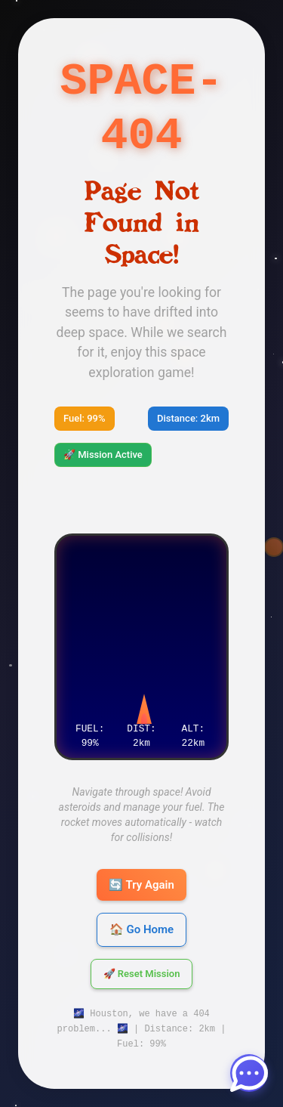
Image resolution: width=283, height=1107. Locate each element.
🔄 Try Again (141, 885)
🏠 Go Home (141, 929)
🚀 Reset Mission (141, 974)
